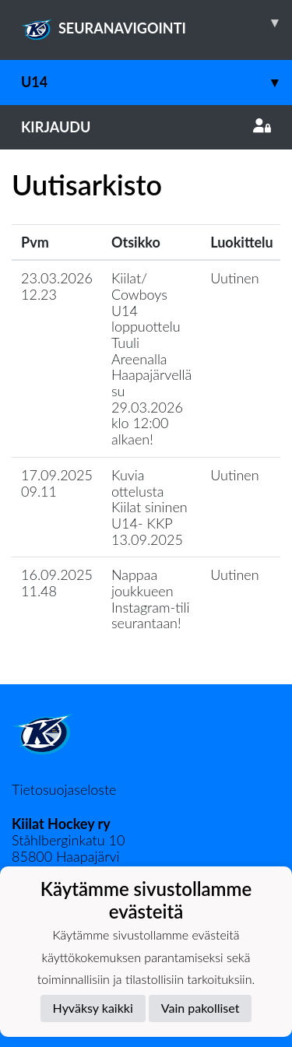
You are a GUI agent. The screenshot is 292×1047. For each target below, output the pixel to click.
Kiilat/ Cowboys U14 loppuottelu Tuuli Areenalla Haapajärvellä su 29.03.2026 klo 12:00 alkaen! (151, 358)
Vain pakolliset (200, 1007)
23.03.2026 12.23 (57, 286)
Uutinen (234, 277)
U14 (156, 82)
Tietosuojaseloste (64, 789)
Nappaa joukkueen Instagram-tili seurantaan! (150, 598)
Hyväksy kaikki (93, 1007)
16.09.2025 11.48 (57, 582)
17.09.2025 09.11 (57, 483)
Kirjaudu (146, 126)
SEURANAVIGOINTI (156, 22)
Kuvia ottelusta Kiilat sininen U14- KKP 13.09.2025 (149, 507)
